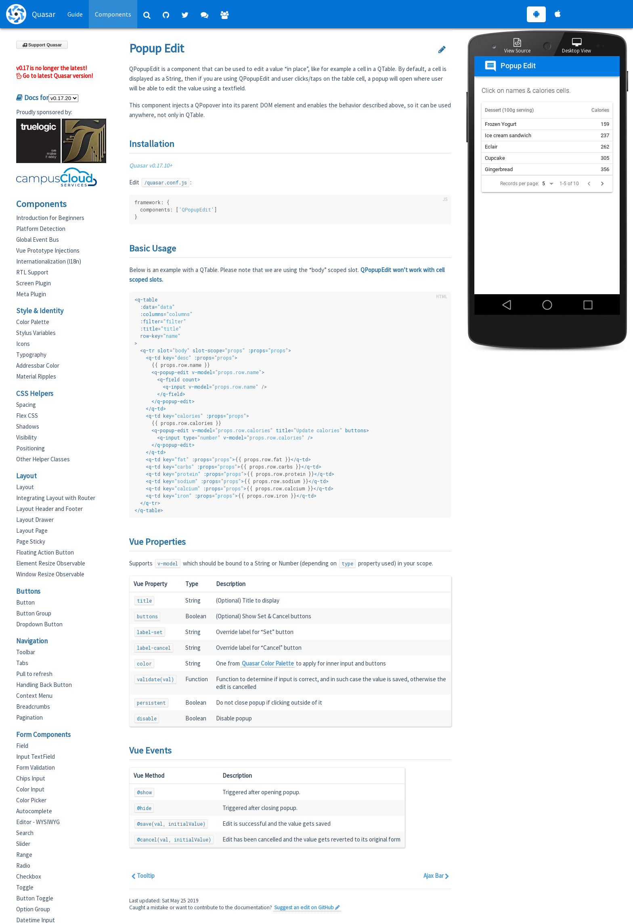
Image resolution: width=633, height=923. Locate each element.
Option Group (33, 909)
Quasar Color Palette (268, 663)
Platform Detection (40, 228)
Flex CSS (27, 415)
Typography (31, 354)
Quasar (30, 14)
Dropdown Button (39, 624)
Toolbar (25, 652)
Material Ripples (36, 376)
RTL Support (32, 272)
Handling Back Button (44, 685)
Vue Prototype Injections (48, 250)
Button (25, 602)
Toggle (25, 887)
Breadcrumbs (33, 706)
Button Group (33, 613)
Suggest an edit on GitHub (307, 907)
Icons (23, 343)
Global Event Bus (37, 239)
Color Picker (31, 800)
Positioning (30, 448)
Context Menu (34, 695)
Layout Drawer (35, 519)
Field (22, 745)
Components (113, 14)
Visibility (26, 437)
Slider (23, 844)
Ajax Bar (436, 875)
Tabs (22, 663)
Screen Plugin (33, 283)
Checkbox (28, 876)
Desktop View (576, 46)
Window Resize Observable (50, 574)
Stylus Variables (36, 333)
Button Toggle (34, 898)
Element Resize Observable (50, 563)
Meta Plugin (31, 294)
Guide (75, 14)
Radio (23, 865)
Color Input (30, 789)
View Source (517, 46)
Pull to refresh (34, 674)
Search (25, 833)
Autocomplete (34, 811)
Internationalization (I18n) (48, 261)
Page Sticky (30, 541)
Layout (25, 487)
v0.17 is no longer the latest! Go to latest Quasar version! (54, 72)
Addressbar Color (37, 365)
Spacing (26, 404)
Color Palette (32, 322)
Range (24, 854)
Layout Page (32, 530)
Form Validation (35, 767)
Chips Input (30, 778)
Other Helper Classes (43, 459)
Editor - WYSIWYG (38, 822)
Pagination (29, 717)
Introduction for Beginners (50, 218)
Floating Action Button (45, 552)
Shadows (27, 426)
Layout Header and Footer (49, 509)
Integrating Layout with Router (55, 498)
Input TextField (35, 756)
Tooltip (143, 875)
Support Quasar (42, 44)
